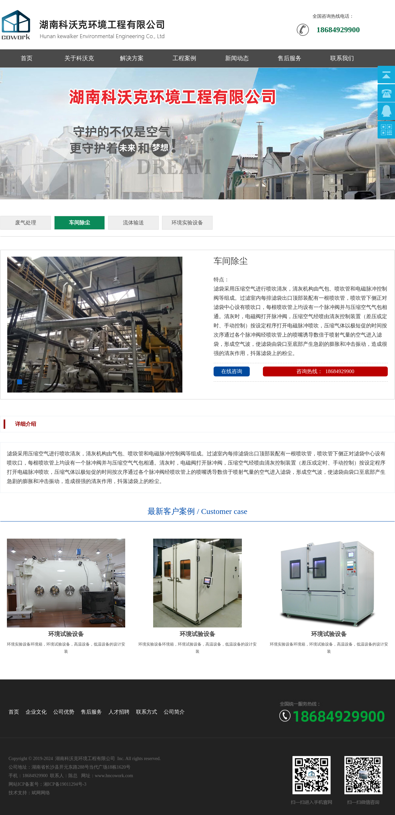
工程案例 (184, 58)
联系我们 (342, 58)
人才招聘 (118, 712)
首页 (27, 58)
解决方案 (132, 58)
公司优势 (63, 712)
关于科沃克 (79, 58)
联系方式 (146, 712)
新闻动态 (237, 58)
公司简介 (174, 712)
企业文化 (36, 712)
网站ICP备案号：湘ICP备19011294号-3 (47, 784)
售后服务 (289, 58)
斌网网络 (41, 792)
